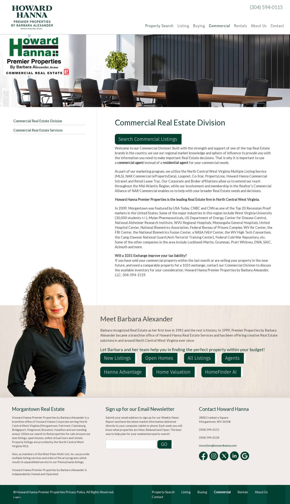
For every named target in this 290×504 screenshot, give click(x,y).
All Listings (199, 358)
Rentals (240, 25)
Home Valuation (173, 372)
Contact (277, 25)
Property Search (159, 25)
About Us (259, 25)
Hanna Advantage (123, 372)
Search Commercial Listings (147, 139)
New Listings (117, 358)
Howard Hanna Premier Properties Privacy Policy (50, 492)
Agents (232, 358)
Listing (183, 25)
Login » (17, 497)
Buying (199, 25)
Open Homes (159, 358)
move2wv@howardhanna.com (218, 445)
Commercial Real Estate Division (37, 121)
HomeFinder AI (221, 372)
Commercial (219, 25)
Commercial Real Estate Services (38, 130)
